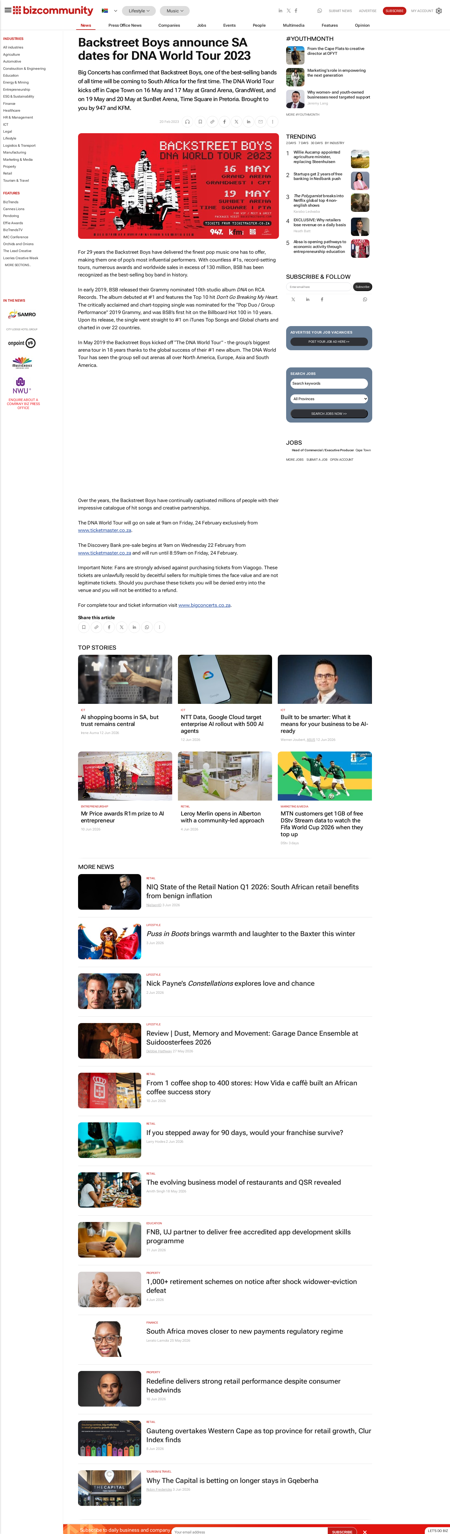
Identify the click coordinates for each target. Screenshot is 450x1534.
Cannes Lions (13, 209)
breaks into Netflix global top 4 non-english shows (319, 200)
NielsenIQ (154, 905)
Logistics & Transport (19, 146)
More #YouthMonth (302, 115)
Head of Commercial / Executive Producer (323, 450)
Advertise (368, 11)
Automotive (12, 61)
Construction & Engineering (24, 69)
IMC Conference (15, 237)
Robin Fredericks (159, 1489)
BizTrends (10, 202)
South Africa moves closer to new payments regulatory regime (244, 1331)
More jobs (295, 460)
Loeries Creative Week (20, 258)
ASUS (311, 740)
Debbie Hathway (159, 1051)
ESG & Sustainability (18, 96)
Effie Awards (13, 223)
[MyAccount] (427, 11)
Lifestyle (9, 138)
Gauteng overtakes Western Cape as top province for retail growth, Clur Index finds (258, 1435)
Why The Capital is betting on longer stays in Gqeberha (232, 1481)
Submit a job (317, 460)
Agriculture (11, 55)
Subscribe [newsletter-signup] (363, 286)
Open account (341, 460)
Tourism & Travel (16, 181)
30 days (317, 143)
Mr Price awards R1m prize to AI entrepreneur (122, 817)
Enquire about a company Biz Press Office (23, 404)
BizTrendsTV (13, 230)
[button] (198, 11)
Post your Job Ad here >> (329, 342)
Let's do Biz (438, 1531)
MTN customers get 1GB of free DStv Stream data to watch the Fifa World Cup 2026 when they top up (322, 824)
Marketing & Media (18, 160)
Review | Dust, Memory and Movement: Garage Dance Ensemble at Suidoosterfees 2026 (252, 1037)
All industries (13, 47)
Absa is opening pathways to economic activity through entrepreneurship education (320, 246)
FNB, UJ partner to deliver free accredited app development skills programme (248, 1236)
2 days (291, 143)
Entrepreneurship (16, 90)
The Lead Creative (17, 251)
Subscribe (395, 11)
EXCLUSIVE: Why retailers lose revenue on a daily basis (320, 222)
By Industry (337, 143)
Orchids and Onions (18, 244)
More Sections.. (18, 265)
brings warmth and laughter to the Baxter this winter (250, 934)
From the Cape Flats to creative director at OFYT (336, 51)
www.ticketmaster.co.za (104, 530)
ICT (5, 125)
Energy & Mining (16, 82)
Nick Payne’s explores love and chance (230, 983)
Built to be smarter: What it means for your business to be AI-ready (324, 724)
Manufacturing (14, 152)
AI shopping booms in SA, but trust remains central (120, 720)
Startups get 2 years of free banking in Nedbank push (318, 176)
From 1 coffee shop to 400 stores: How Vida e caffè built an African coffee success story (251, 1087)
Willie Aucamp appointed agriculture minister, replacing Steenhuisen (317, 157)
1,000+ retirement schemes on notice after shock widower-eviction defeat (251, 1286)
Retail (7, 173)
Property (9, 166)
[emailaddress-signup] (319, 286)
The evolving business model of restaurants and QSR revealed (243, 1182)
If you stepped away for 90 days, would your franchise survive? (244, 1133)
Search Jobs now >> (329, 413)
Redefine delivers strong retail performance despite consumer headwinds (243, 1385)
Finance (9, 104)
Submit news (340, 11)
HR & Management (18, 117)
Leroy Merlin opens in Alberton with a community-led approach (222, 817)
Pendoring (11, 216)
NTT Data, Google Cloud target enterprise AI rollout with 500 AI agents (222, 724)
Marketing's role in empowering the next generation (336, 73)
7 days (303, 143)
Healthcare (11, 111)
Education (11, 75)
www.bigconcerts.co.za (204, 605)
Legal (7, 131)
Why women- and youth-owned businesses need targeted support (339, 94)
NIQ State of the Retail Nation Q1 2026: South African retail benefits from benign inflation (252, 891)
